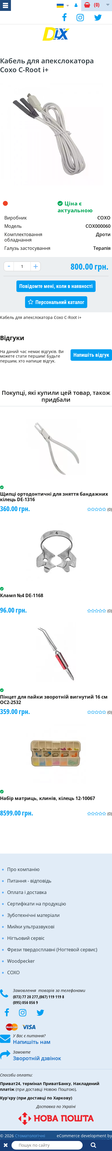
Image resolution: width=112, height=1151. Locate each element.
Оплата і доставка (27, 892)
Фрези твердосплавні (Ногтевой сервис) (52, 949)
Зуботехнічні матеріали (33, 915)
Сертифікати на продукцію (36, 904)
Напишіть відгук (91, 355)
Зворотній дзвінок (37, 1058)
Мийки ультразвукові (30, 926)
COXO (13, 972)
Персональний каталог (59, 302)
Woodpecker (21, 961)
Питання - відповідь (29, 881)
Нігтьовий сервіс (26, 938)
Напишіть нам (31, 1041)
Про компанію (23, 869)
